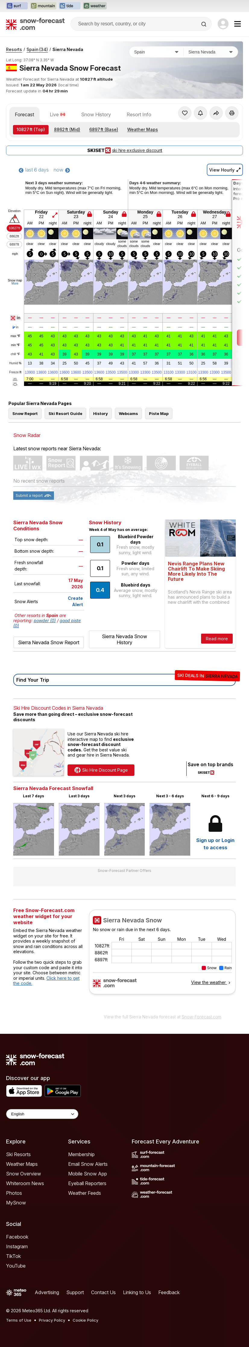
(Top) (31, 129)
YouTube (16, 1266)
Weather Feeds (84, 1193)
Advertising (47, 1292)
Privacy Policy (52, 1320)
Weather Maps (142, 129)
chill (15, 354)
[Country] (156, 52)
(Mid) (67, 129)
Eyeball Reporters (87, 1183)
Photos (14, 1193)
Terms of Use (18, 1320)
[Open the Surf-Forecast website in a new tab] (17, 6)
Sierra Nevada (67, 49)
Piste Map (159, 413)
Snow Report (25, 413)
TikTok (13, 1256)
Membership (81, 1154)
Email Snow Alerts (88, 1164)
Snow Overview (23, 1174)
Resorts (14, 49)
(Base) (103, 129)
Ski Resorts (18, 1154)
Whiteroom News (25, 1183)
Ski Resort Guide (65, 413)
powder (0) (45, 620)
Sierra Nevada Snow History (124, 639)
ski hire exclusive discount (124, 150)
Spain (37, 49)
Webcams (128, 413)
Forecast (24, 114)
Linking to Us (137, 1292)
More (14, 283)
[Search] (204, 24)
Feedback (169, 1292)
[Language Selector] (42, 1114)
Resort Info (139, 114)
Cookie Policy (85, 1320)
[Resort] (211, 52)
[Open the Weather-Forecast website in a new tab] (95, 6)
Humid (15, 363)
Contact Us (103, 1292)
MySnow (16, 1203)
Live (57, 114)
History (100, 413)
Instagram (17, 1246)
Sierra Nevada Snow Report (48, 642)
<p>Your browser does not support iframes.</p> (162, 960)
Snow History (96, 114)
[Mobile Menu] (237, 23)
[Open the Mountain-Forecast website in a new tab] (43, 6)
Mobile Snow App (87, 1174)
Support (75, 1292)
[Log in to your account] (223, 23)
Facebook (17, 1237)
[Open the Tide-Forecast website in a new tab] (69, 6)
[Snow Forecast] (35, 24)
